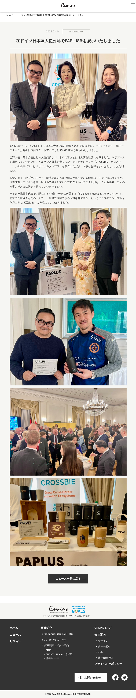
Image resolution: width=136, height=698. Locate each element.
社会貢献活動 (105, 657)
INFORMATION (76, 32)
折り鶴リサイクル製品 (56, 645)
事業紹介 (46, 627)
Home (8, 15)
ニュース (18, 15)
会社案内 (100, 634)
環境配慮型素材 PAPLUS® (58, 634)
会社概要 (103, 640)
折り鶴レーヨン (54, 658)
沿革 (100, 652)
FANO (49, 650)
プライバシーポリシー (108, 663)
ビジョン (15, 641)
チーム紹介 (104, 646)
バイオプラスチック (55, 639)
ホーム (14, 627)
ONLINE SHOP (103, 627)
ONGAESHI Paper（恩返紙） (60, 654)
